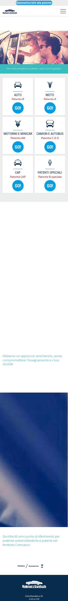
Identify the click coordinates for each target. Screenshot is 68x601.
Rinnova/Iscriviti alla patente (34, 3)
